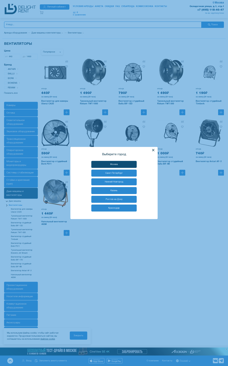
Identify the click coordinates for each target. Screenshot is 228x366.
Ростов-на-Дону (114, 199)
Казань (114, 191)
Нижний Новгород (114, 182)
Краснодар (114, 208)
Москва (114, 164)
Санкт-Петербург (114, 173)
